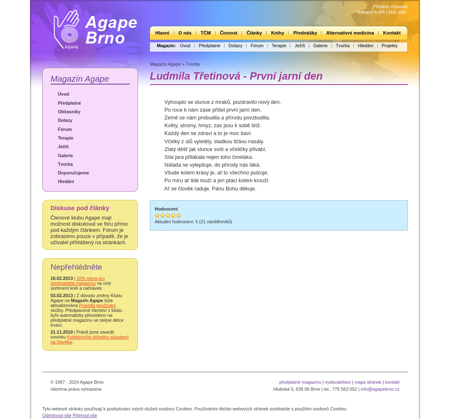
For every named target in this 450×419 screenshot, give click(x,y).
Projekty (389, 45)
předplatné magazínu (300, 382)
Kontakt (392, 32)
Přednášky (305, 32)
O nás (185, 32)
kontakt (392, 382)
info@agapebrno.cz (380, 389)
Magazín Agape (80, 78)
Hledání (365, 45)
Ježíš (299, 45)
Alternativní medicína (350, 32)
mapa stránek (367, 382)
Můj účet (397, 11)
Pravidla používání (97, 305)
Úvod (185, 45)
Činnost (229, 32)
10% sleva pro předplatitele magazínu (78, 281)
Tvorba (343, 45)
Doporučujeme (73, 172)
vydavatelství (338, 382)
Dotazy (236, 45)
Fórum (256, 45)
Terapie (279, 45)
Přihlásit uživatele (390, 6)
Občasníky (69, 111)
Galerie (320, 45)
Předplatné (209, 45)
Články (254, 32)
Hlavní (162, 32)
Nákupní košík (371, 11)
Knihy (277, 32)
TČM (206, 32)
